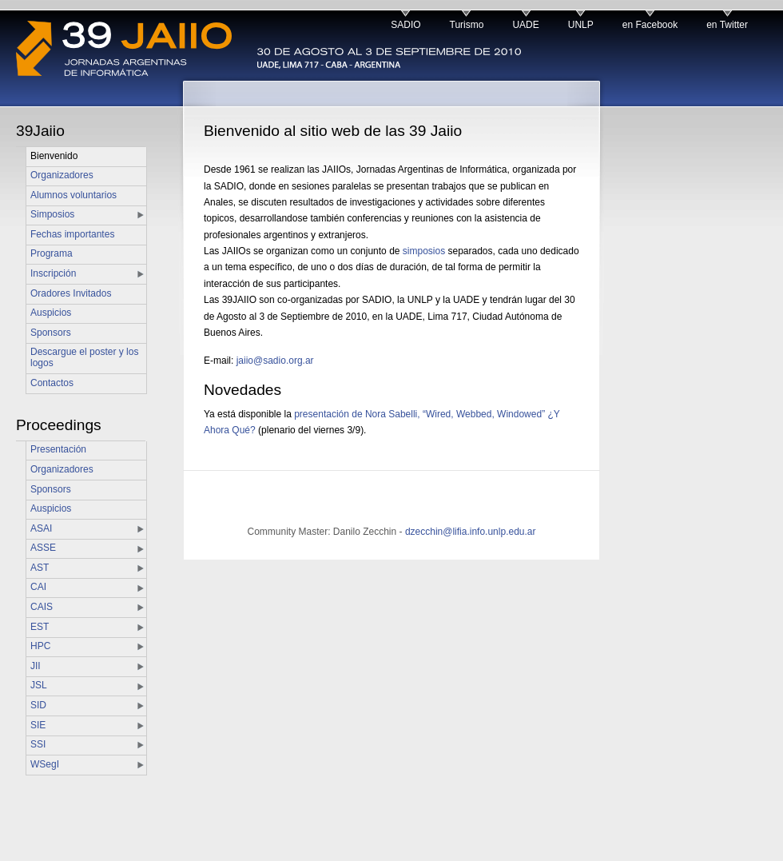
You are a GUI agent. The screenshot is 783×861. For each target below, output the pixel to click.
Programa (51, 253)
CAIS (41, 606)
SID (38, 705)
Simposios (52, 214)
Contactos (52, 383)
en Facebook (650, 24)
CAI (38, 586)
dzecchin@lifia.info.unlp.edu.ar (470, 531)
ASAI (41, 528)
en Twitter (727, 24)
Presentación (58, 449)
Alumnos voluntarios (73, 195)
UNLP (581, 24)
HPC (40, 646)
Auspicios (50, 312)
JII (35, 666)
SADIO (405, 24)
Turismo (467, 24)
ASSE (43, 547)
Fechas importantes (72, 234)
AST (39, 567)
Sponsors (50, 332)
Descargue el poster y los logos (84, 357)
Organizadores (61, 175)
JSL (38, 685)
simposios (424, 251)
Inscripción (53, 273)
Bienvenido (54, 155)
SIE (38, 725)
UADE (525, 24)
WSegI (44, 764)
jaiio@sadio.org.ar (275, 360)
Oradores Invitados (70, 293)
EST (39, 626)
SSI (38, 744)
